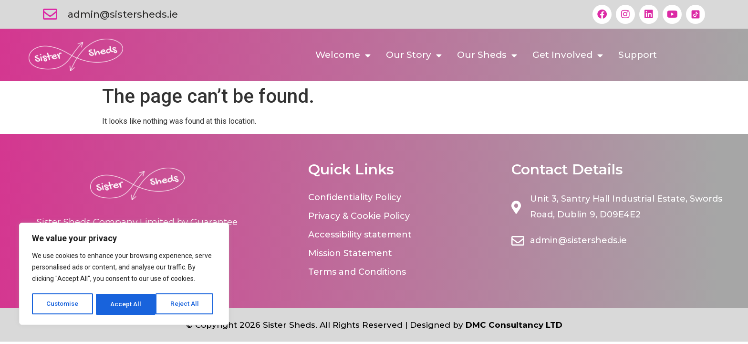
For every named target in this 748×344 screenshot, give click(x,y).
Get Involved (567, 55)
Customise (63, 304)
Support (637, 54)
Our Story (414, 55)
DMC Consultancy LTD (514, 325)
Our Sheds (487, 55)
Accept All (186, 304)
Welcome (343, 55)
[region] (124, 275)
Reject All (125, 304)
